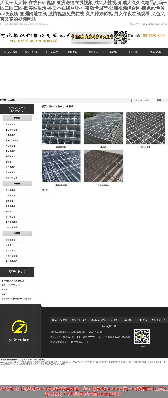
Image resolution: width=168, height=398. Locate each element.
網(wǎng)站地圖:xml (59, 342)
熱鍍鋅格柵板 (11, 256)
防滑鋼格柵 (10, 195)
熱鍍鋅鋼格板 (11, 178)
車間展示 (113, 52)
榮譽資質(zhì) (134, 52)
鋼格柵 (17, 184)
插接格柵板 (10, 240)
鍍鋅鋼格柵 (10, 217)
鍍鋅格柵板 (10, 250)
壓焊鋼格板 (10, 124)
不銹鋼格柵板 (11, 261)
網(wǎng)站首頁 (10, 53)
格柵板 (17, 233)
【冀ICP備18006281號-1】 (81, 342)
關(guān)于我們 (135, 24)
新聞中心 (72, 52)
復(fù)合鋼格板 (12, 140)
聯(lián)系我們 (148, 24)
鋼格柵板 (9, 201)
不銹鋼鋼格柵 (11, 222)
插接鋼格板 (10, 172)
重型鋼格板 (10, 151)
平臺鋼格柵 (10, 206)
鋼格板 (17, 118)
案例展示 (93, 52)
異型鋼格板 (10, 146)
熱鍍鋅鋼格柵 (11, 227)
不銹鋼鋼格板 (11, 130)
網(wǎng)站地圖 (161, 24)
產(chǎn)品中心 (52, 53)
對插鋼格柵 (10, 190)
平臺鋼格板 (10, 156)
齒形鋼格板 (10, 135)
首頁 (44, 106)
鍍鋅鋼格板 (10, 167)
